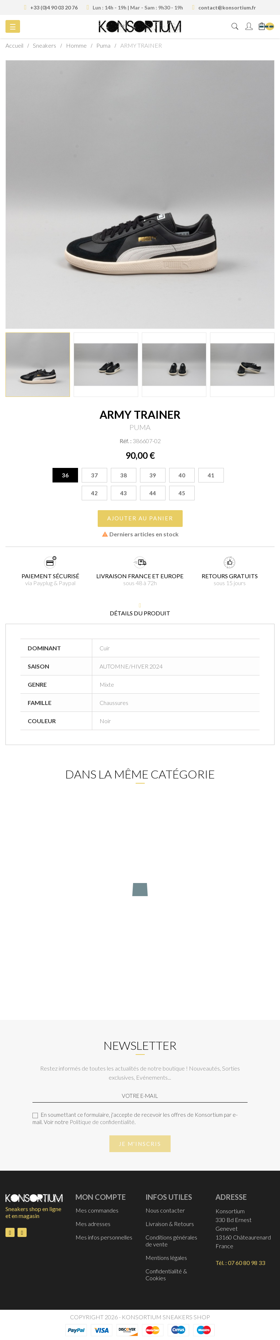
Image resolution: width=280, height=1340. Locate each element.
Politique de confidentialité (102, 1122)
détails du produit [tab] (140, 613)
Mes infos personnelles (103, 1237)
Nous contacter (165, 1210)
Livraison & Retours (169, 1223)
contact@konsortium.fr (227, 7)
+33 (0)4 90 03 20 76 (54, 7)
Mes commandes (96, 1210)
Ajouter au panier (140, 518)
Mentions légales (166, 1257)
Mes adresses (92, 1223)
